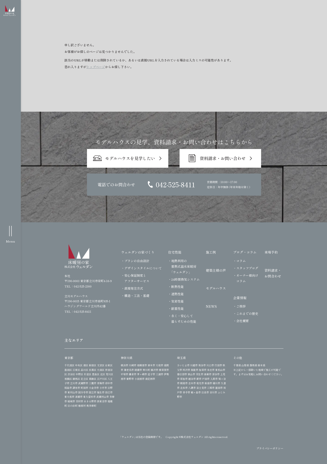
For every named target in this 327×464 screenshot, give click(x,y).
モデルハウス (216, 288)
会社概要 (242, 321)
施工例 (211, 252)
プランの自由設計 (136, 261)
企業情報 (240, 297)
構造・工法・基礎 (136, 295)
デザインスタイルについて (143, 268)
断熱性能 (177, 286)
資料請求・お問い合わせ (223, 158)
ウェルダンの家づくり (138, 252)
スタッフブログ (247, 268)
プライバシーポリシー (269, 448)
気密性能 (177, 301)
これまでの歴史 (247, 313)
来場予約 (271, 252)
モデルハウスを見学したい (130, 158)
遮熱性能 (177, 294)
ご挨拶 (241, 306)
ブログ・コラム (245, 252)
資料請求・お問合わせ (272, 273)
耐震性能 (177, 308)
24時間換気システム (185, 279)
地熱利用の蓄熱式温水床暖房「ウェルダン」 (183, 266)
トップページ (95, 67)
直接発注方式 (133, 288)
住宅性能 (174, 252)
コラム (241, 261)
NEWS (211, 306)
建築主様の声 (216, 270)
